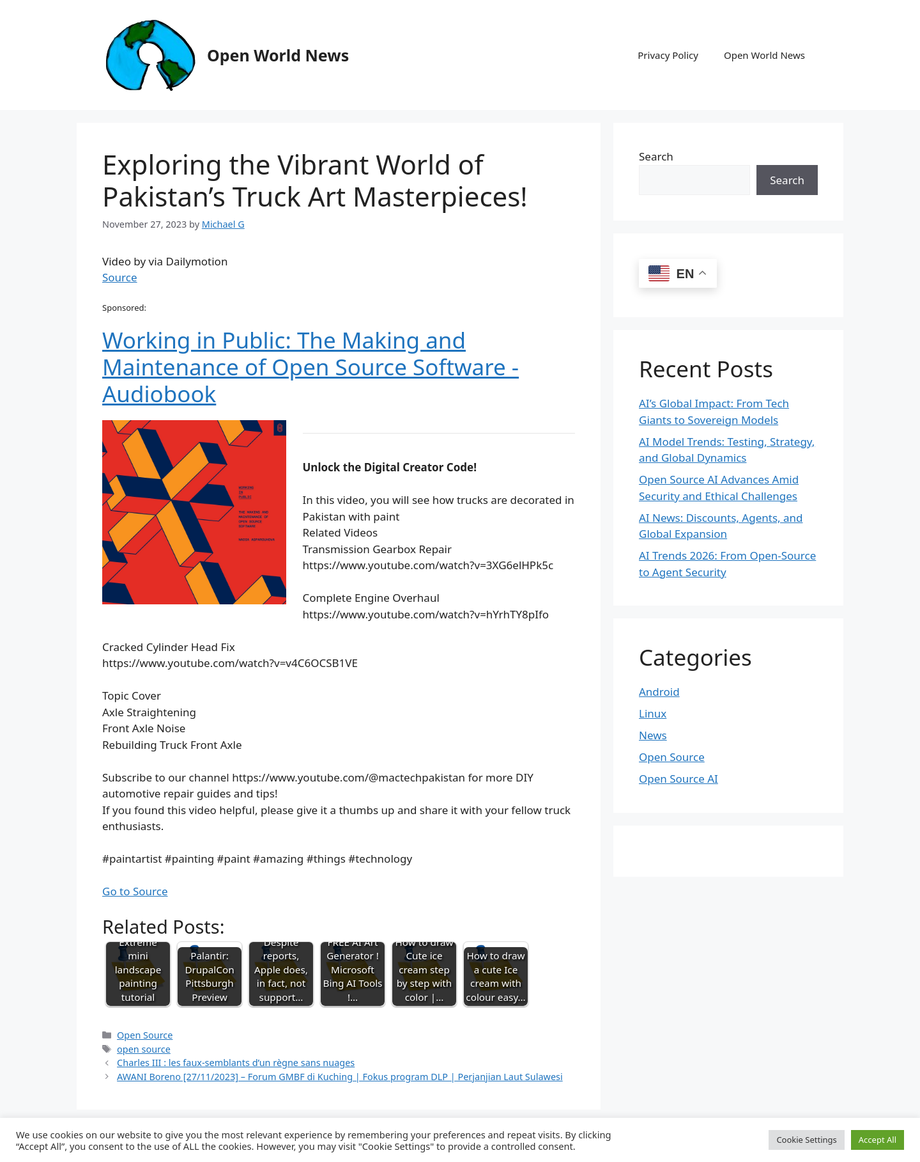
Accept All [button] (877, 1139)
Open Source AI (678, 778)
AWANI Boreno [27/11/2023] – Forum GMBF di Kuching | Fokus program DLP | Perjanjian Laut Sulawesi (340, 1077)
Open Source (144, 1035)
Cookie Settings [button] (806, 1139)
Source (119, 277)
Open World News (278, 55)
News (653, 735)
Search (656, 156)
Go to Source (134, 891)
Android (659, 691)
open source (144, 1049)
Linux (652, 713)
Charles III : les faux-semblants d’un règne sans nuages (236, 1062)
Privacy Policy (668, 55)
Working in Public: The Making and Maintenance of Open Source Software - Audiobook (310, 367)
